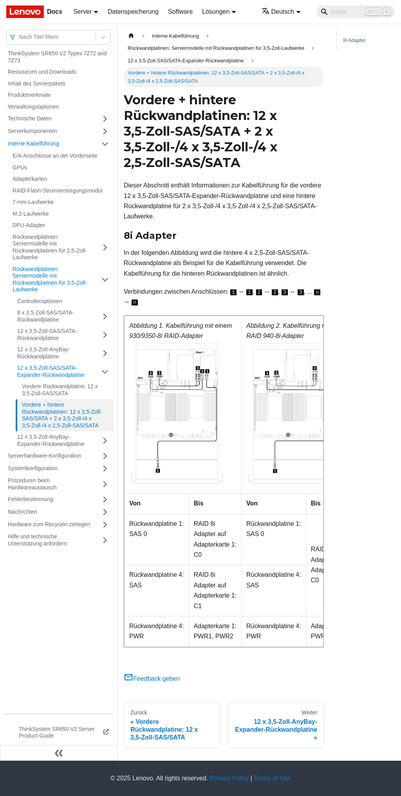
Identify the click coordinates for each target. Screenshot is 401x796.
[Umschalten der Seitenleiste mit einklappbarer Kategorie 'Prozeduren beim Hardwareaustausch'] (105, 484)
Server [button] (82, 11)
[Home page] (131, 36)
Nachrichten (22, 512)
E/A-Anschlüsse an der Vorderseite (55, 156)
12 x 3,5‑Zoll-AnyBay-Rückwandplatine (43, 353)
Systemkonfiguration (33, 468)
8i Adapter (354, 40)
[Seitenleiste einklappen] (58, 753)
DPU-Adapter (29, 225)
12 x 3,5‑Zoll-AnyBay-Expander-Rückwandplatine (50, 440)
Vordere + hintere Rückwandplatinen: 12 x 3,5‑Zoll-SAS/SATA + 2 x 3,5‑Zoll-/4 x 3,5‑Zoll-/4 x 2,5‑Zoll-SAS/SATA (62, 415)
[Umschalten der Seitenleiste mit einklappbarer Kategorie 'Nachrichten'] (105, 512)
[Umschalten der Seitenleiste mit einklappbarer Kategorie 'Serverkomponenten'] (105, 131)
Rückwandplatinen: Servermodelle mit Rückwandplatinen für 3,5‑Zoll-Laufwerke (50, 279)
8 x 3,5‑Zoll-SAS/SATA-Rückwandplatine (45, 316)
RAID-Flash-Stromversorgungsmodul (58, 190)
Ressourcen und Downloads (42, 72)
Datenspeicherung (133, 11)
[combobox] (20, 37)
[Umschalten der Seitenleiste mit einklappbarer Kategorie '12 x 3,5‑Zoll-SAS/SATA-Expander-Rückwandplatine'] (105, 371)
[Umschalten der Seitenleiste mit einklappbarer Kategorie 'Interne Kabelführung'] (105, 144)
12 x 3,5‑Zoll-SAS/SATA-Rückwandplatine (47, 334)
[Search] (355, 11)
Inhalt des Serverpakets (36, 83)
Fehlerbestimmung (30, 499)
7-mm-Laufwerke (33, 202)
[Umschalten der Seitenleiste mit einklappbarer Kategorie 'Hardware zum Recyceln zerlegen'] (105, 524)
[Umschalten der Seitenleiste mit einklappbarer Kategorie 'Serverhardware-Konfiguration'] (105, 456)
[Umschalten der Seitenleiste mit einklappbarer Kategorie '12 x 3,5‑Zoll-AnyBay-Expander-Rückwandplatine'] (105, 440)
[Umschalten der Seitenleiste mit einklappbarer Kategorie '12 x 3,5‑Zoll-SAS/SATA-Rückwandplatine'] (105, 334)
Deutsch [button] (278, 11)
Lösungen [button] (215, 11)
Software (180, 11)
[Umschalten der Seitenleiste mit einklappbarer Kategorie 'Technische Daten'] (105, 119)
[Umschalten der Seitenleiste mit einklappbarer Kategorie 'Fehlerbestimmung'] (105, 499)
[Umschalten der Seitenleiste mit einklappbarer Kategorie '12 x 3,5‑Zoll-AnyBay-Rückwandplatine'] (105, 353)
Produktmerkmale (29, 95)
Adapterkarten (30, 179)
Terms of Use (272, 778)
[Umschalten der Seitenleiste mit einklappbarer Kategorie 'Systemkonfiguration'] (105, 468)
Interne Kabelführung (33, 143)
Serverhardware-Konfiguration (44, 456)
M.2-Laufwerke (31, 214)
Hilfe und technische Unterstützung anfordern (37, 540)
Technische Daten (29, 118)
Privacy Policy (229, 778)
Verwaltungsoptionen (33, 107)
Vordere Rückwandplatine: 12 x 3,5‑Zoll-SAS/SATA (60, 389)
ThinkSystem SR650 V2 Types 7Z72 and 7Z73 (57, 57)
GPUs (20, 167)
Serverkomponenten (32, 131)
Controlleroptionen (39, 301)
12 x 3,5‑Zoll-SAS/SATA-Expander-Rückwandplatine (50, 371)
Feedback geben (152, 678)
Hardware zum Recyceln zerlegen (49, 524)
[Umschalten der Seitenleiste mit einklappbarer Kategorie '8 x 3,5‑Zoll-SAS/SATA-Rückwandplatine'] (105, 316)
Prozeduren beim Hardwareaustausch (32, 484)
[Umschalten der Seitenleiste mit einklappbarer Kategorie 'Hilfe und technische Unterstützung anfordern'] (105, 540)
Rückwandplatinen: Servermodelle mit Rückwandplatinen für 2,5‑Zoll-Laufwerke (50, 247)
